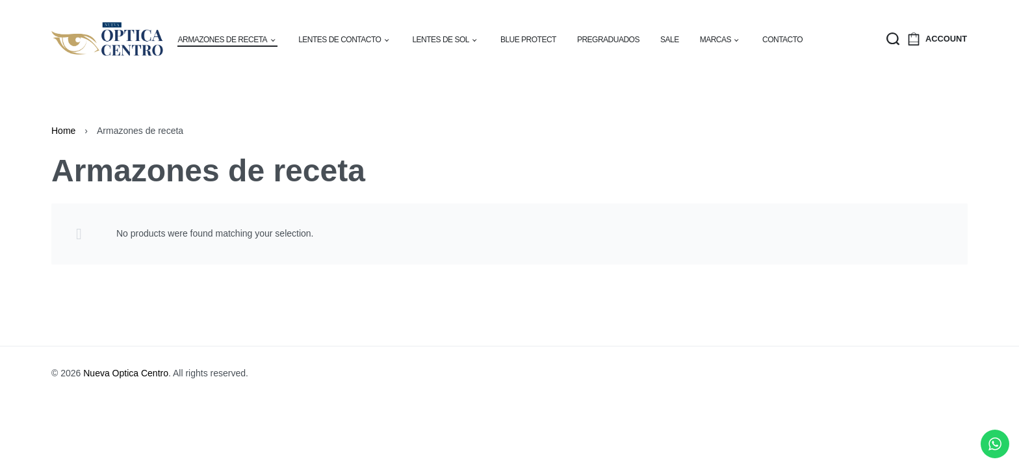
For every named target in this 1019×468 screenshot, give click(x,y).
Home (63, 130)
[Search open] (893, 39)
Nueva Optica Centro (125, 373)
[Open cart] (914, 39)
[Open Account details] (946, 39)
